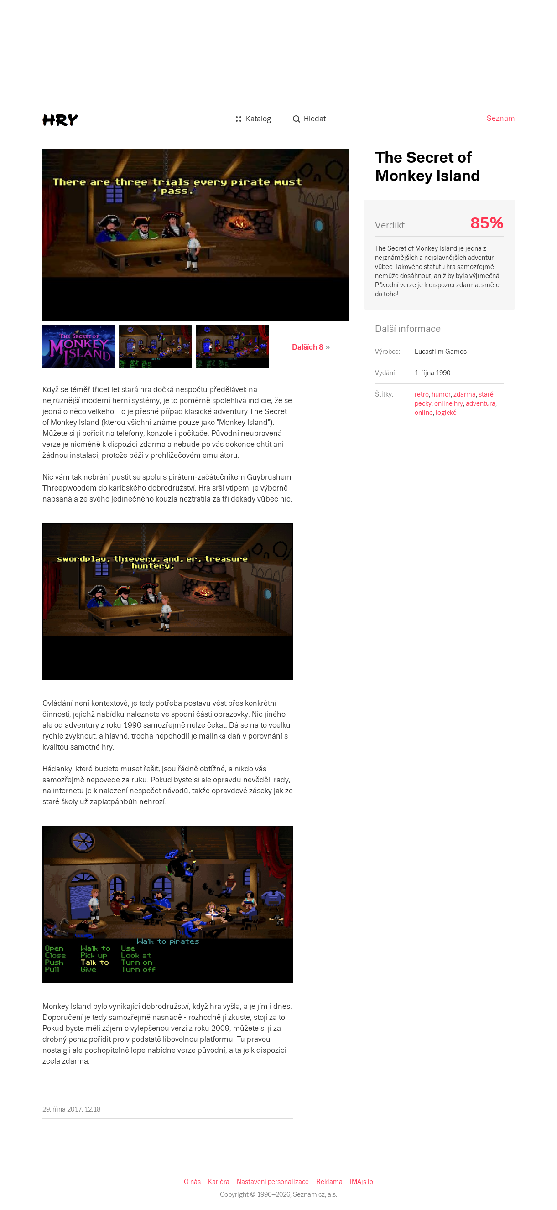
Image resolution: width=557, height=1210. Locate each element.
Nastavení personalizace (273, 1181)
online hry (448, 403)
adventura (480, 403)
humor (441, 394)
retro (422, 394)
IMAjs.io (361, 1181)
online (424, 412)
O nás (192, 1181)
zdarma (464, 394)
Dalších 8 (307, 347)
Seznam (501, 118)
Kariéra (218, 1181)
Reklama (329, 1181)
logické (446, 412)
